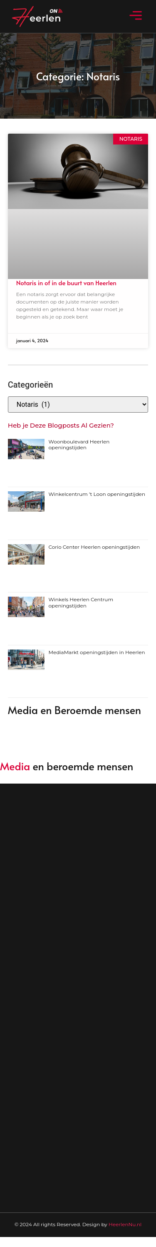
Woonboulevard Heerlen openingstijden (79, 444)
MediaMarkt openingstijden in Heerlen (97, 652)
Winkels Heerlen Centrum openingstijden (81, 602)
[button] (135, 16)
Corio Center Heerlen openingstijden (94, 547)
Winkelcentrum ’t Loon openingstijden (97, 494)
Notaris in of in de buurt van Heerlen (66, 282)
